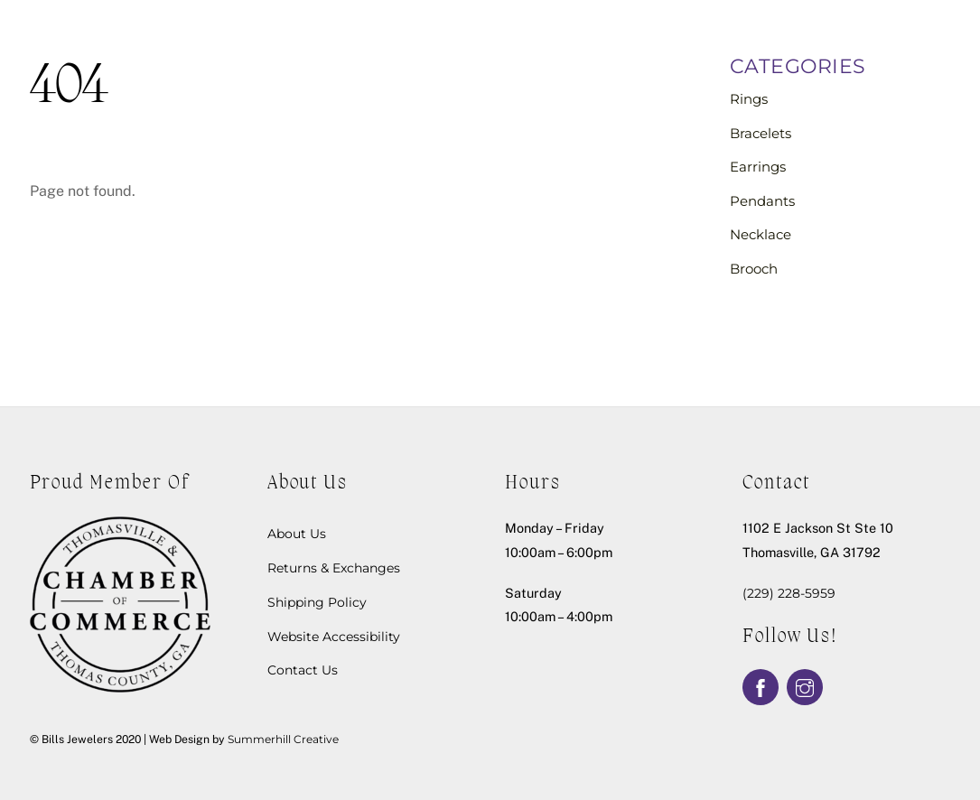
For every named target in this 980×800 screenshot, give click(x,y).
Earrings (758, 166)
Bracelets (760, 133)
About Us (296, 534)
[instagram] (805, 686)
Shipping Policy (317, 602)
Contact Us (302, 670)
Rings (749, 98)
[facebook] (760, 686)
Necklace (760, 234)
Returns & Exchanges (333, 568)
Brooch (754, 268)
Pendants (762, 200)
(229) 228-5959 (788, 593)
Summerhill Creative (283, 739)
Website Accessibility (333, 636)
